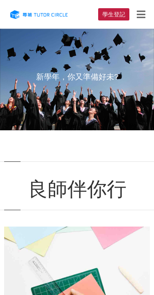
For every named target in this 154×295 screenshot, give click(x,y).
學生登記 (113, 14)
